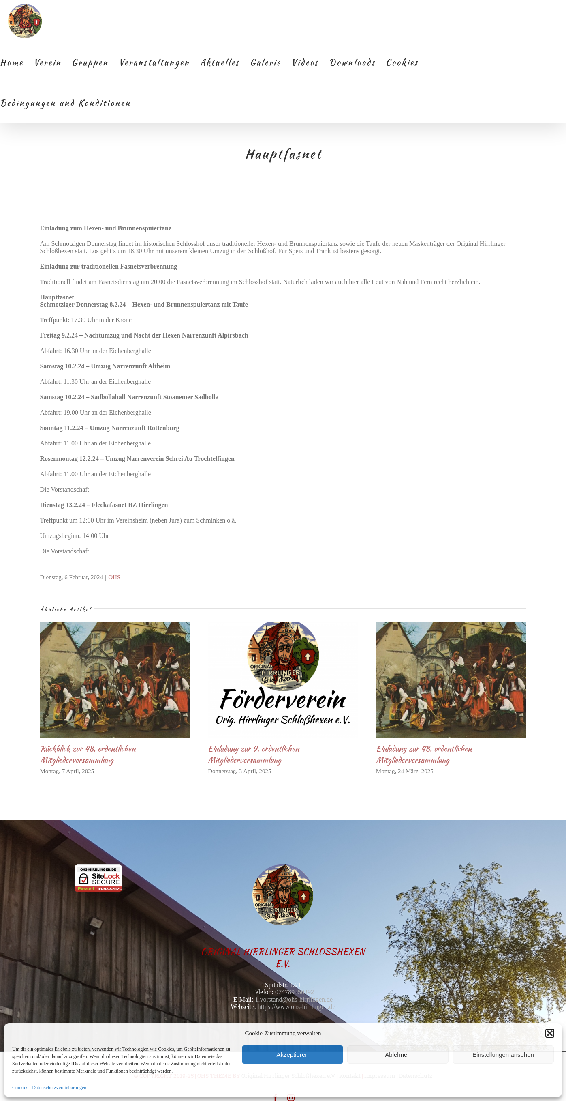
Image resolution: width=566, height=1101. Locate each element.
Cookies (20, 1087)
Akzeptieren (292, 1054)
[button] (550, 1033)
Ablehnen (397, 1054)
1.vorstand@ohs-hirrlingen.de (294, 999)
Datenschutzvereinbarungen (59, 1087)
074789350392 (294, 992)
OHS (114, 577)
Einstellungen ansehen (503, 1054)
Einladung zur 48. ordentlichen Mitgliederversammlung (424, 754)
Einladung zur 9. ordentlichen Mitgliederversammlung (253, 754)
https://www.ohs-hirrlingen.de (296, 1006)
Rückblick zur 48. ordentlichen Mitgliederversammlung (87, 754)
